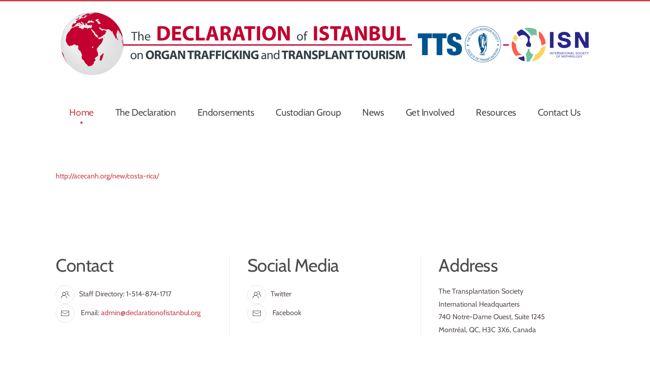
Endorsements (226, 112)
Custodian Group (308, 112)
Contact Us (559, 112)
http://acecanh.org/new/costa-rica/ (107, 176)
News (373, 112)
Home (81, 112)
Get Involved (430, 112)
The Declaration (145, 112)
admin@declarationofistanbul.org (151, 312)
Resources (496, 112)
